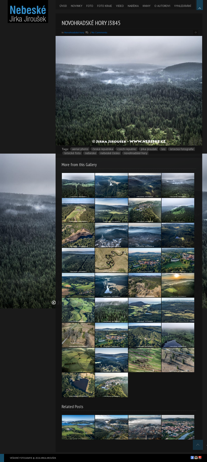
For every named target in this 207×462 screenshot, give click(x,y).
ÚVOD (63, 6)
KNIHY (146, 6)
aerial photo (80, 149)
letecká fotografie (182, 149)
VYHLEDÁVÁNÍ (182, 6)
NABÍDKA (133, 6)
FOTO (89, 6)
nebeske (90, 153)
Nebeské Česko (110, 153)
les (163, 149)
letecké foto (72, 153)
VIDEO (120, 6)
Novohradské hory (74, 32)
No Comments (99, 32)
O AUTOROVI (162, 6)
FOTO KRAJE (104, 6)
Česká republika (103, 149)
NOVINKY (76, 6)
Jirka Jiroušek (149, 149)
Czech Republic (126, 149)
